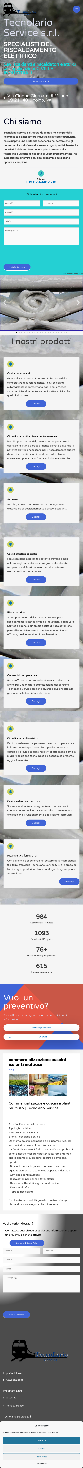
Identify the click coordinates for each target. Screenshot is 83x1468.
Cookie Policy (41, 1463)
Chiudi (41, 1448)
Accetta (41, 1440)
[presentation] (26, 253)
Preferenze (41, 1456)
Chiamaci (41, 179)
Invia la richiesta (17, 267)
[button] (41, 81)
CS (12, 1070)
